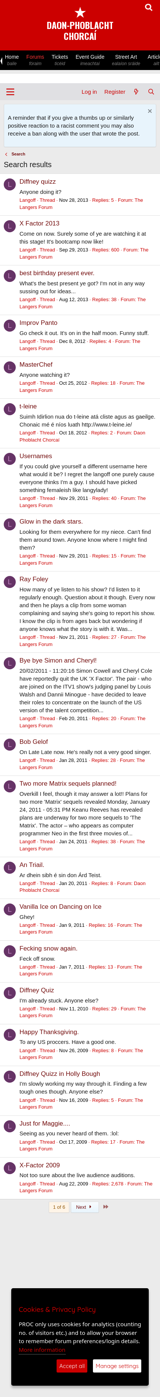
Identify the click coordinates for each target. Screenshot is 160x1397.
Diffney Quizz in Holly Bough (59, 1073)
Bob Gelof (33, 741)
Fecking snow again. (48, 948)
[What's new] (136, 92)
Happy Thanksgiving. (49, 1032)
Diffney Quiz (36, 990)
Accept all (72, 1366)
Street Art (126, 60)
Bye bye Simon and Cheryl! (58, 660)
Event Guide (90, 60)
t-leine (28, 406)
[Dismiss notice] (149, 112)
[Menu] (10, 91)
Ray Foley (33, 579)
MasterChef (35, 364)
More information (42, 1349)
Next (85, 1207)
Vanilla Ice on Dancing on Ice (60, 906)
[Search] (151, 92)
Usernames (35, 456)
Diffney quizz (37, 181)
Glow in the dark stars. (51, 521)
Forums (35, 60)
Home (12, 60)
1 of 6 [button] (59, 1207)
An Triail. (31, 864)
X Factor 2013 (39, 223)
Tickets (60, 60)
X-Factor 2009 (39, 1165)
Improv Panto (38, 322)
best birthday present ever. (56, 273)
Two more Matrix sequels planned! (68, 783)
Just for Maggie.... (44, 1123)
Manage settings (117, 1366)
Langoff (27, 200)
